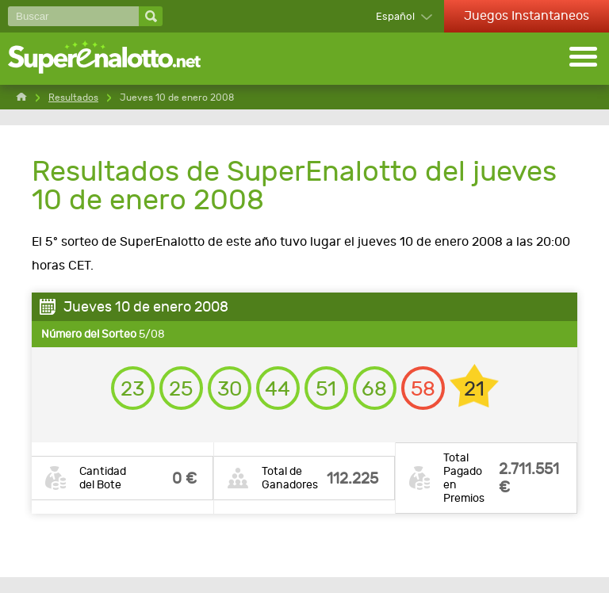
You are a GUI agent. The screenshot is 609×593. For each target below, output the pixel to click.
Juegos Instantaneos (526, 15)
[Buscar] (73, 16)
